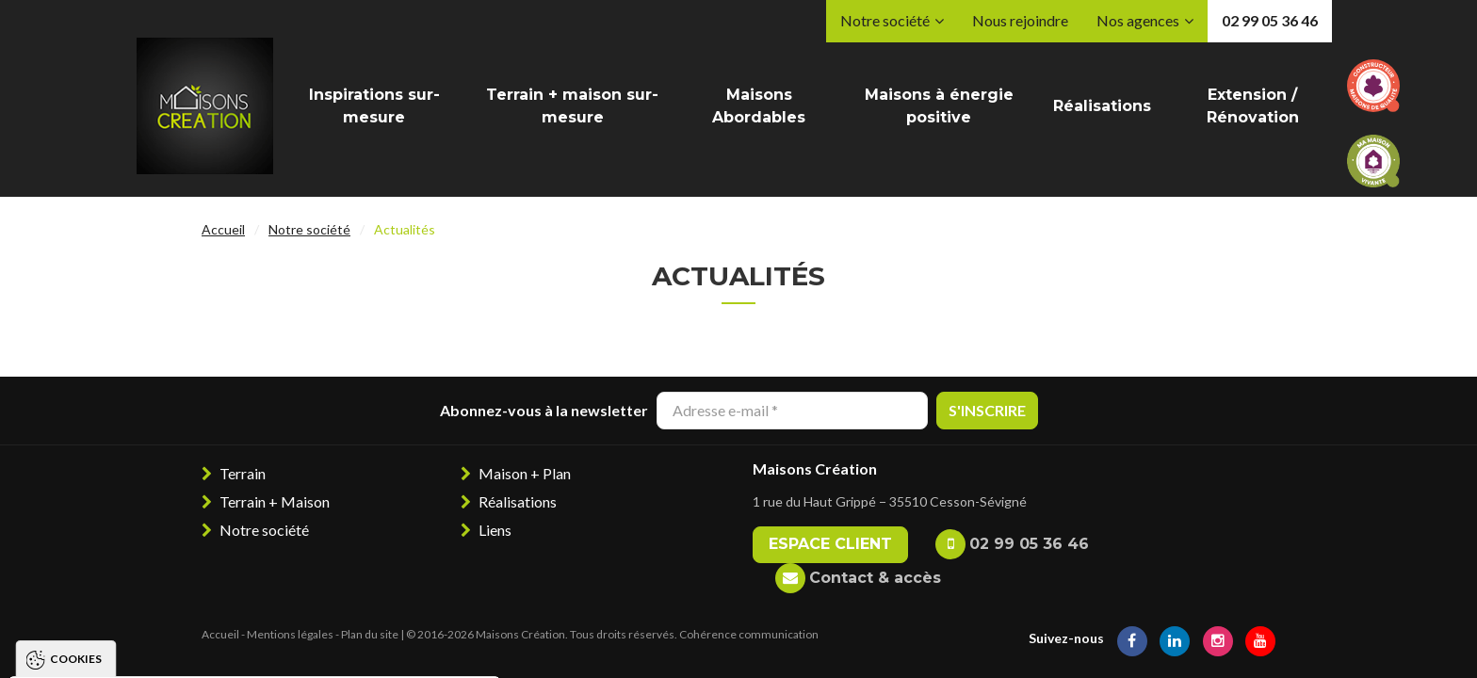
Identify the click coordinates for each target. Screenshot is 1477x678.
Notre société (885, 20)
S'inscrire (987, 410)
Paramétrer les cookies (390, 645)
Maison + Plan (525, 473)
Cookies (76, 409)
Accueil (223, 229)
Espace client (830, 544)
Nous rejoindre (1020, 20)
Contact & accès (875, 578)
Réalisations (1102, 106)
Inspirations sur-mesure (374, 106)
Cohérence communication (749, 634)
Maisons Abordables (758, 106)
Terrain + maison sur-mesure (572, 106)
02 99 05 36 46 (1270, 20)
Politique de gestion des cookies (145, 591)
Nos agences (1137, 20)
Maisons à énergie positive (939, 106)
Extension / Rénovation (1253, 106)
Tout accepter (78, 645)
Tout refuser (221, 645)
